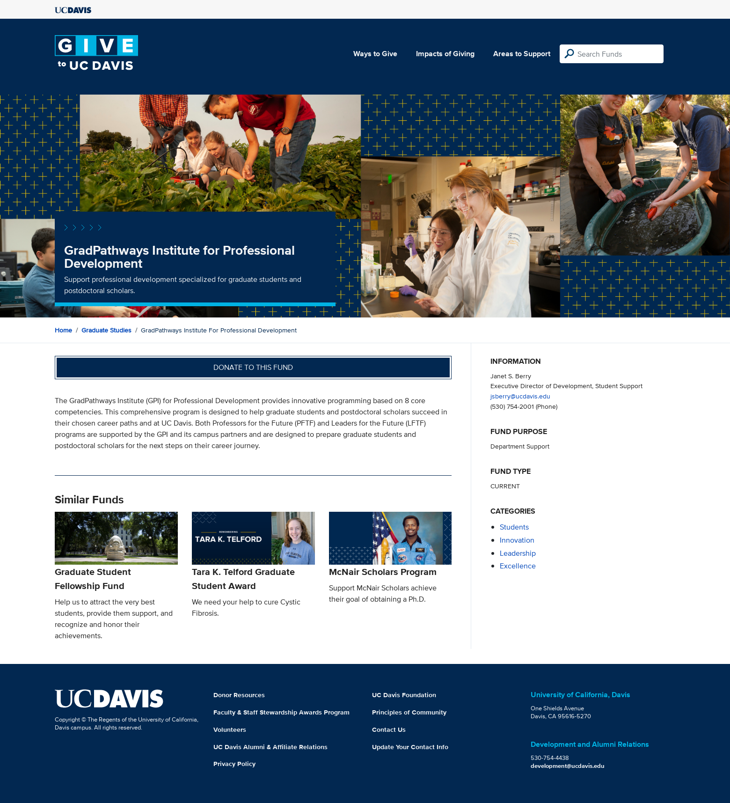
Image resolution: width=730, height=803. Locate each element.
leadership (518, 553)
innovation (517, 540)
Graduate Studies (106, 330)
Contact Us (389, 729)
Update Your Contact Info (410, 746)
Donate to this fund (253, 367)
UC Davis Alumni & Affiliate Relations (270, 746)
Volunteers (229, 729)
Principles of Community (409, 712)
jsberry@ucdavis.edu (520, 396)
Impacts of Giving (445, 53)
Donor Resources (239, 695)
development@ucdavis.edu (568, 765)
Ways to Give (375, 53)
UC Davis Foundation (404, 695)
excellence (518, 565)
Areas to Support (521, 53)
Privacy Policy (234, 763)
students (514, 527)
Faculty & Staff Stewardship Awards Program (281, 712)
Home (63, 330)
